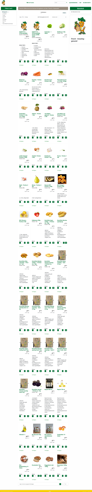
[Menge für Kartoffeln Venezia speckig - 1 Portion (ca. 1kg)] (47, 288)
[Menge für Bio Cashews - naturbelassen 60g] (47, 447)
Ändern (64, 12)
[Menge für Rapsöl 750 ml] (60, 416)
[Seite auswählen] (65, 484)
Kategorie (5, 12)
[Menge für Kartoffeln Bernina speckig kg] (61, 243)
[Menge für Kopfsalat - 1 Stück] (47, 61)
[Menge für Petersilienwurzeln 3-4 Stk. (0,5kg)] (60, 95)
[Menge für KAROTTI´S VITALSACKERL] (22, 61)
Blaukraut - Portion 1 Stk (22, 80)
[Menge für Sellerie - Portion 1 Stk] (35, 137)
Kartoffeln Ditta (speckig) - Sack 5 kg (49, 350)
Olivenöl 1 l (22, 434)
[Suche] (67, 3)
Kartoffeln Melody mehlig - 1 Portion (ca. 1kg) (36, 263)
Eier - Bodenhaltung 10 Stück (23, 466)
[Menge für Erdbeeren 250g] (35, 243)
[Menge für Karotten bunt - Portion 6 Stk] (47, 95)
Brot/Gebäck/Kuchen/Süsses (7, 23)
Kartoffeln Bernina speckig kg (62, 221)
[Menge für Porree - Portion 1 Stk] (60, 167)
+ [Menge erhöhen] (37, 61)
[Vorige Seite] (58, 484)
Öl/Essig (4, 20)
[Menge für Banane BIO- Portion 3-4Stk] (47, 202)
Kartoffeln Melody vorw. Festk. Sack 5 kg (62, 350)
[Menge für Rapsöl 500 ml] (47, 416)
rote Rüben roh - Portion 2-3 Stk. (61, 114)
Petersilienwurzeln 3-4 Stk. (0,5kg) (61, 80)
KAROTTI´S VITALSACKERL (23, 32)
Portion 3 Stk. (60, 82)
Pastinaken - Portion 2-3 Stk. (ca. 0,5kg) (23, 115)
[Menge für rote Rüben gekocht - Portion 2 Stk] (47, 137)
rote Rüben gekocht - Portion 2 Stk (49, 115)
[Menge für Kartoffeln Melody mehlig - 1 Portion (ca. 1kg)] (35, 288)
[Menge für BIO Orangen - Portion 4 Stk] (60, 202)
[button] (58, 255)
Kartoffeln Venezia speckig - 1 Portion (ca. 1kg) (49, 263)
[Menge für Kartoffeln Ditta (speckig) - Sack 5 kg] (47, 371)
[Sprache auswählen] (80, 3)
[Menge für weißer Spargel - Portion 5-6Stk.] (22, 167)
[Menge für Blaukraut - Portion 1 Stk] (22, 95)
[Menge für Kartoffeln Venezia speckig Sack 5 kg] (22, 416)
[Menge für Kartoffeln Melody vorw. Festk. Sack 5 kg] (60, 371)
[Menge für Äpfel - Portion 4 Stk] (22, 202)
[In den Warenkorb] (28, 61)
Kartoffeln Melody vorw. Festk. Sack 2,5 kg (49, 308)
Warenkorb (80, 8)
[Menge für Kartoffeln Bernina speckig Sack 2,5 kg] (22, 330)
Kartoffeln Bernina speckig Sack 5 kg (37, 349)
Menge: (20, 59)
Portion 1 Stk (60, 33)
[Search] (60, 3)
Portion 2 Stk (22, 117)
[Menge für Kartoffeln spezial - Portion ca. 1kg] (35, 416)
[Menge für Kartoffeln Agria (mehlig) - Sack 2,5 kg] (60, 288)
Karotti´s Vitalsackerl (23, 34)
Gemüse (4, 16)
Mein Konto (87, 2)
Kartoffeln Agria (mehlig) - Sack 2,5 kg (61, 263)
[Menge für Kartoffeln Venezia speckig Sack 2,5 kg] (60, 330)
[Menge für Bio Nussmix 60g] (35, 447)
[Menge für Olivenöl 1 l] (22, 447)
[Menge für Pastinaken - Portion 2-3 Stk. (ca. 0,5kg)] (22, 137)
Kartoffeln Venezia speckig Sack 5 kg (23, 391)
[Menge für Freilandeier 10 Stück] (60, 447)
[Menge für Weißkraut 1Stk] (60, 61)
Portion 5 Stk (22, 158)
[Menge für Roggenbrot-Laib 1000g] (47, 476)
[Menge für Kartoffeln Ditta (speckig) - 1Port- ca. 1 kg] (22, 288)
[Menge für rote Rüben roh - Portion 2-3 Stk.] (60, 137)
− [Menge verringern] (45, 61)
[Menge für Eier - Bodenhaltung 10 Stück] (22, 476)
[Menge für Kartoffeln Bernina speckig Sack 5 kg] (35, 371)
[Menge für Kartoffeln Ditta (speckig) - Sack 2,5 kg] (35, 330)
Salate (3, 15)
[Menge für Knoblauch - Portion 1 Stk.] (47, 167)
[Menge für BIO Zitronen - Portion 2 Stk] (22, 243)
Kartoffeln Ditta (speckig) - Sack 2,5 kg (36, 308)
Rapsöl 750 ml (61, 389)
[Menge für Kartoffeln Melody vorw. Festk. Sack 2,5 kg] (47, 330)
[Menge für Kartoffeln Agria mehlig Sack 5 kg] (22, 371)
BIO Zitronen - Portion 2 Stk (23, 221)
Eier (3, 22)
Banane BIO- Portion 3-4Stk (48, 185)
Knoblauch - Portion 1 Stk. (48, 156)
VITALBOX (4, 13)
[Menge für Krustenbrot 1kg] (35, 476)
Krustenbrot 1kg (36, 465)
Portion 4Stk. (22, 187)
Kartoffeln (4, 19)
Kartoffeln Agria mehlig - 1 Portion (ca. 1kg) (49, 222)
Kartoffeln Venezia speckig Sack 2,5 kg (61, 308)
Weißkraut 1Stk (61, 32)
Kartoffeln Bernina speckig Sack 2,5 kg (24, 308)
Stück (33, 436)
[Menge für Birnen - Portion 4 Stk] (35, 202)
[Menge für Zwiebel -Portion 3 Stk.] (35, 167)
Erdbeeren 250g (36, 220)
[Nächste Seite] (63, 484)
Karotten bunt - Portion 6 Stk (49, 80)
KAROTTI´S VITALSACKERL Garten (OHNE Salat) (36, 34)
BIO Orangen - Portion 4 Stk (61, 185)
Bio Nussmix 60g (36, 434)
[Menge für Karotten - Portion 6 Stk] (35, 95)
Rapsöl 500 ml (48, 389)
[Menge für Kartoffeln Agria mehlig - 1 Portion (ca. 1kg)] (47, 243)
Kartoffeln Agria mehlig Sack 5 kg (23, 349)
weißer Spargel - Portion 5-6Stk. (23, 156)
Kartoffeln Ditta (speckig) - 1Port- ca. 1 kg (24, 263)
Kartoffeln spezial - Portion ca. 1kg (36, 390)
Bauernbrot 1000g (62, 465)
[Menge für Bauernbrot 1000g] (60, 476)
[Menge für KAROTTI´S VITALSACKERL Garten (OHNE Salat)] (35, 61)
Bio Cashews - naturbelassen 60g (48, 436)
